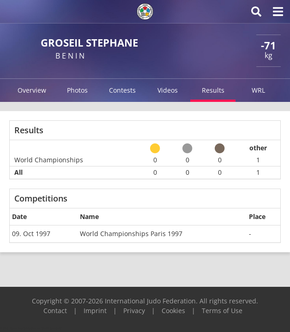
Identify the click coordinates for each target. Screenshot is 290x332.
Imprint (95, 310)
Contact (55, 310)
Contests (122, 90)
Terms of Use (222, 310)
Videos (167, 90)
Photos (77, 90)
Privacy (134, 310)
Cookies (173, 310)
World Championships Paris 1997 (131, 233)
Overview (32, 90)
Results (213, 90)
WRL (258, 90)
